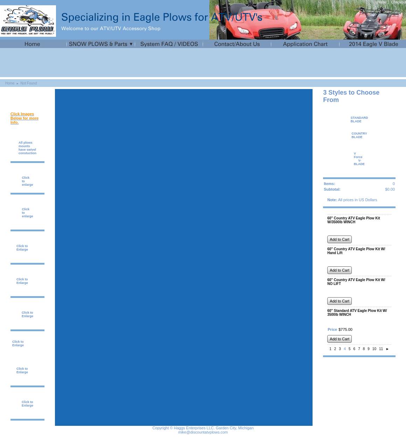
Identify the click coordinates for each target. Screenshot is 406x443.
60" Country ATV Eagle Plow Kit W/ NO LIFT (356, 282)
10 (374, 349)
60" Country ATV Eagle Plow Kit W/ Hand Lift (356, 251)
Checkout (398, 2)
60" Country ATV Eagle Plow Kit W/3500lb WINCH (353, 220)
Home (382, 2)
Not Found (29, 83)
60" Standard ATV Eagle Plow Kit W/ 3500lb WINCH (357, 312)
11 (381, 349)
